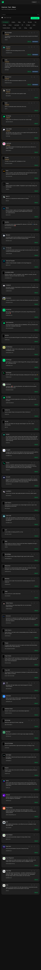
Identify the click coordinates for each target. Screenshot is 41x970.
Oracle (34, 25)
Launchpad (16, 25)
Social (20, 27)
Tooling (25, 27)
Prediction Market (6, 27)
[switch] (2, 17)
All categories (5, 22)
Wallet (31, 27)
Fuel (35, 22)
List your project (35, 18)
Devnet (35, 2)
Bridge (19, 22)
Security (14, 27)
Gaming (4, 25)
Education (30, 22)
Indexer (10, 25)
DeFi (24, 22)
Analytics (13, 22)
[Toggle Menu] (39, 2)
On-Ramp (28, 25)
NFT (22, 25)
